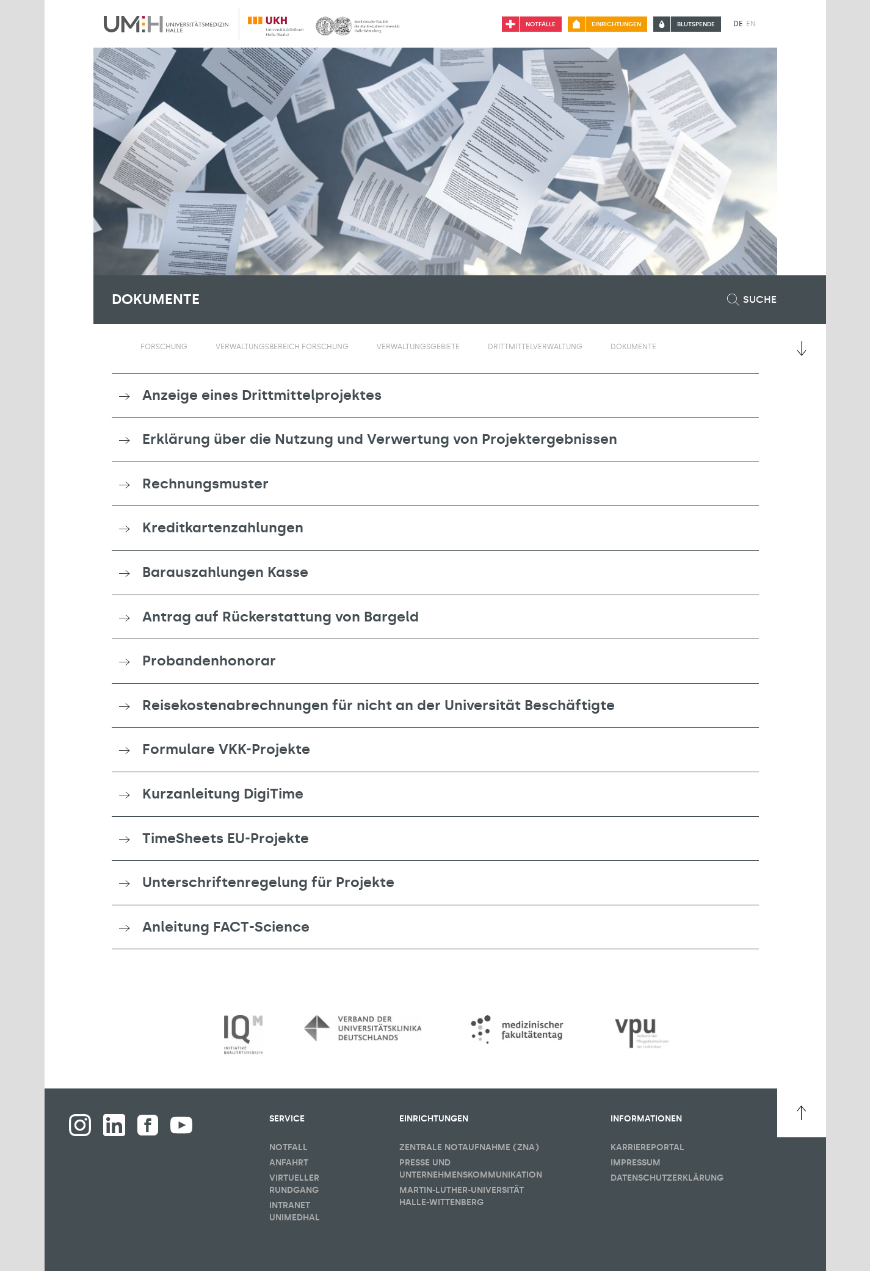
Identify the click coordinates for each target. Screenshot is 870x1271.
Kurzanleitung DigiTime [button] (222, 793)
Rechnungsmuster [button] (205, 483)
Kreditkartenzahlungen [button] (222, 527)
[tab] (435, 395)
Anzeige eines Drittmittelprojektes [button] (262, 395)
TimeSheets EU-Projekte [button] (225, 838)
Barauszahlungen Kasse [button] (225, 572)
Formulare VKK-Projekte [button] (226, 749)
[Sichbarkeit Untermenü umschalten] (195, 346)
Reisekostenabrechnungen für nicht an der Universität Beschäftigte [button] (378, 705)
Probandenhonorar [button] (209, 660)
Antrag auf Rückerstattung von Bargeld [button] (280, 616)
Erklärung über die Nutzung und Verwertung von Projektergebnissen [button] (379, 438)
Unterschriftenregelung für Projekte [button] (268, 882)
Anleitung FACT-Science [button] (226, 926)
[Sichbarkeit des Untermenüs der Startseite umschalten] (118, 346)
